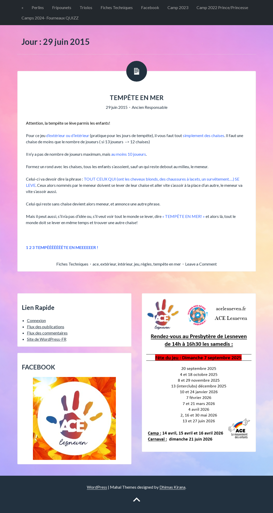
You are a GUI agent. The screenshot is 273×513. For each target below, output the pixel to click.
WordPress (97, 486)
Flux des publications (45, 326)
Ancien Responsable (149, 107)
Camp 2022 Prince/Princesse (222, 7)
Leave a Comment (201, 263)
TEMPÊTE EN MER (137, 97)
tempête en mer (167, 263)
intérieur (125, 263)
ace (96, 263)
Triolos (86, 7)
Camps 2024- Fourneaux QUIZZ (50, 17)
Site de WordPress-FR (46, 339)
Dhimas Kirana (172, 486)
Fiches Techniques (117, 7)
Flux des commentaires (47, 332)
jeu (136, 263)
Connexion (36, 320)
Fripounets (61, 7)
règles (146, 263)
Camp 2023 (177, 7)
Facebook (150, 7)
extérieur (108, 263)
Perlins (38, 7)
